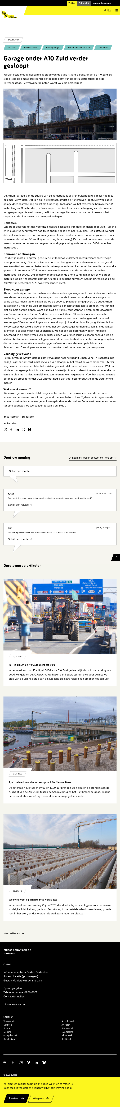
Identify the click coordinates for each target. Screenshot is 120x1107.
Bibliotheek (66, 1035)
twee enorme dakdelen (56, 231)
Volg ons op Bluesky (44, 1062)
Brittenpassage (52, 47)
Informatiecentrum (102, 3)
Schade (6, 1028)
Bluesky (29, 429)
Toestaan (14, 1098)
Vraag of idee (9, 1021)
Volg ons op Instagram (21, 1062)
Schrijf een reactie (19, 471)
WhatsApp (23, 429)
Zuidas (71, 3)
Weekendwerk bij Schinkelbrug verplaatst (33, 900)
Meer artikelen (11, 933)
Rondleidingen (10, 1039)
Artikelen (65, 1024)
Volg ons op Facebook (13, 1062)
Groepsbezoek (10, 1035)
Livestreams (67, 1032)
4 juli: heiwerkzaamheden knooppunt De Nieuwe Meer (40, 782)
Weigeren (38, 1098)
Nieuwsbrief (67, 1028)
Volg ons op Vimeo (28, 1062)
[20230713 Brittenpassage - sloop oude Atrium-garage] (60, 114)
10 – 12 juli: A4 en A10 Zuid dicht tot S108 (32, 665)
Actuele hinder (68, 1021)
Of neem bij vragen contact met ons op (91, 458)
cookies (22, 1084)
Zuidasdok (84, 3)
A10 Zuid (12, 47)
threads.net (5, 429)
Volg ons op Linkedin (36, 1062)
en (109, 10)
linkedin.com (17, 429)
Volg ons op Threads (5, 1062)
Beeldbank (66, 1039)
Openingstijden (12, 988)
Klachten (7, 1024)
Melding (7, 1032)
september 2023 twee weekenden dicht (41, 283)
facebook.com (11, 429)
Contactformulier (13, 996)
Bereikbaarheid (31, 47)
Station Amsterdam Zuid (79, 47)
